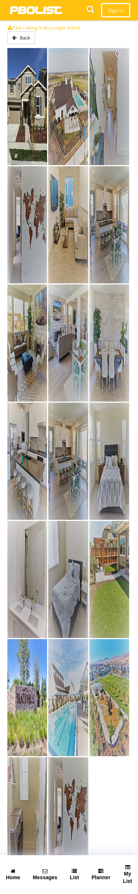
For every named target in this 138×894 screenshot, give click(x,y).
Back (21, 37)
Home (13, 874)
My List (127, 874)
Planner (101, 874)
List (74, 874)
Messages (45, 874)
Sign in (116, 10)
